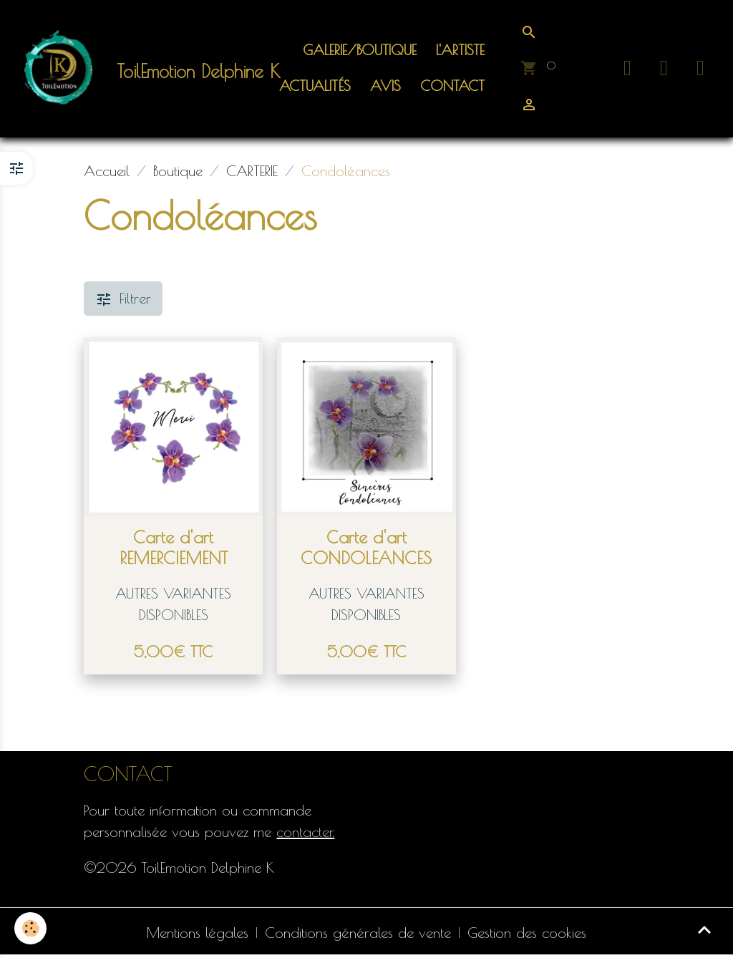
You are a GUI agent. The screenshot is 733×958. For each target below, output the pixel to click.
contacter (304, 831)
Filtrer (123, 299)
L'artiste (458, 50)
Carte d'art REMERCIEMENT (174, 547)
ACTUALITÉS (315, 85)
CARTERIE (252, 171)
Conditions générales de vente (358, 932)
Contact (450, 85)
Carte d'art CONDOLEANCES (366, 547)
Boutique (178, 171)
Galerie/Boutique (360, 50)
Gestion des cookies (526, 932)
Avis (383, 85)
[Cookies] (30, 928)
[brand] (112, 68)
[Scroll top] (704, 929)
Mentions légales (197, 932)
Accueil (107, 171)
